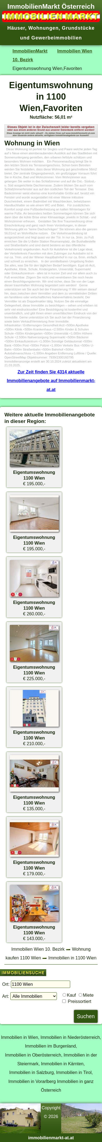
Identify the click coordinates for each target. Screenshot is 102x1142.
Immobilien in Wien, (20, 1037)
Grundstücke (78, 28)
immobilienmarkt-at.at (51, 1137)
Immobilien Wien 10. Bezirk (38, 949)
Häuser (16, 28)
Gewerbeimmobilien (56, 38)
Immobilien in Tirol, (74, 1072)
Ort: (6, 984)
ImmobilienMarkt (30, 50)
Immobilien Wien (74, 50)
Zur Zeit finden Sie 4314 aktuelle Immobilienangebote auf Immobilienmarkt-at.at (51, 380)
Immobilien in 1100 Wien (72, 957)
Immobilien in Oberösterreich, (33, 1054)
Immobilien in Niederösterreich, (71, 1037)
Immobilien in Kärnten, (63, 1063)
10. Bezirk (23, 59)
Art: (5, 996)
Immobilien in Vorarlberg (32, 1081)
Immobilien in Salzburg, (32, 1072)
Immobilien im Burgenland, (51, 1045)
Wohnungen (43, 28)
